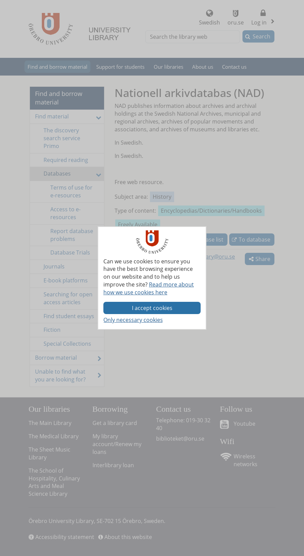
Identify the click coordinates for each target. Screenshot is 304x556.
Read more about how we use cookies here (148, 288)
